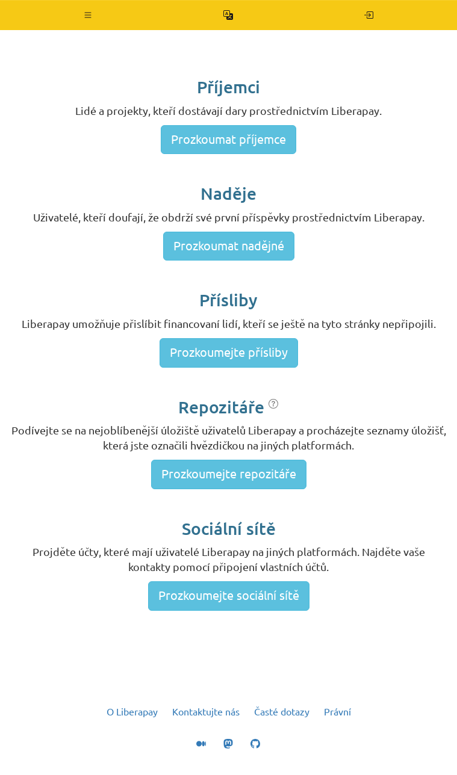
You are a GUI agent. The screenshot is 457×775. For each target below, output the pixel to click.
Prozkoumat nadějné (228, 246)
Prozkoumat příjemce (228, 139)
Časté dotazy (281, 711)
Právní (337, 711)
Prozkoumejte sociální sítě (228, 595)
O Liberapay (132, 711)
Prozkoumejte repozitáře (228, 474)
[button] (88, 15)
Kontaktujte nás (206, 711)
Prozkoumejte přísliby (229, 352)
